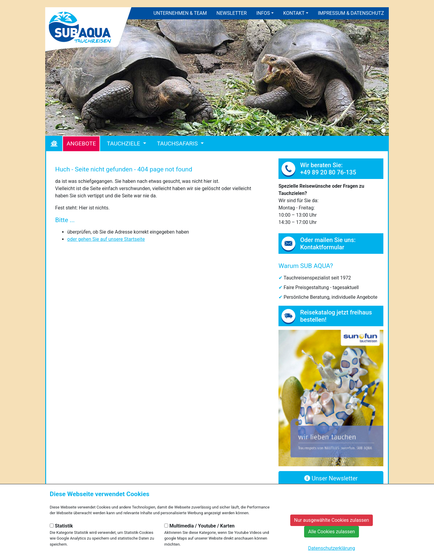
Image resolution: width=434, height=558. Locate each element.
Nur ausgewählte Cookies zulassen (331, 520)
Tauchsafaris (178, 143)
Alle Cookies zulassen (331, 531)
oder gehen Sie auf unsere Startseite (106, 239)
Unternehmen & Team (180, 13)
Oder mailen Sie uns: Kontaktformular (328, 243)
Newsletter (231, 13)
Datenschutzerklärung (331, 548)
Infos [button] (263, 13)
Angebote (81, 143)
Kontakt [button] (294, 13)
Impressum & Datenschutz (351, 13)
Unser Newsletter (331, 478)
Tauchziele (124, 143)
